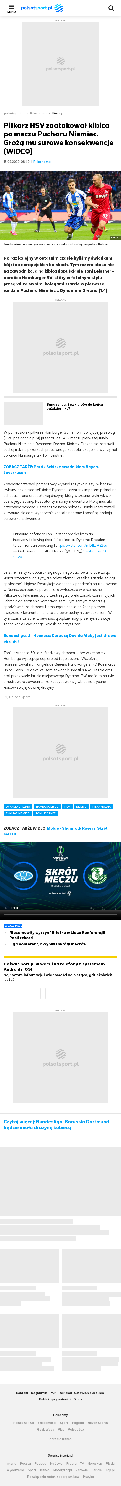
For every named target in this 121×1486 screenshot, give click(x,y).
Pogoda (78, 1423)
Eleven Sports (98, 1423)
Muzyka (88, 1477)
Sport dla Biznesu (60, 1439)
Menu (11, 12)
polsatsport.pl (14, 113)
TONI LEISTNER (45, 813)
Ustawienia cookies (89, 1393)
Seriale (97, 1470)
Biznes (45, 1470)
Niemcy (57, 113)
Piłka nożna (38, 113)
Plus (61, 1430)
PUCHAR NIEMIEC (17, 813)
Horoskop (95, 1464)
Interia (11, 1464)
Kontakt (22, 1393)
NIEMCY (81, 807)
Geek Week (45, 1430)
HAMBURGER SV (47, 807)
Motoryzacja (62, 1470)
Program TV (75, 1464)
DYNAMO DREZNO (18, 807)
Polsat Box (76, 1430)
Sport (64, 1423)
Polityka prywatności (55, 1400)
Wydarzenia (15, 1470)
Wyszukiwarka (111, 8)
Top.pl (110, 1470)
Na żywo (56, 1464)
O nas (78, 1400)
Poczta (25, 1464)
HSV (67, 807)
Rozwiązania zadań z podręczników (53, 1477)
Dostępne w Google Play (40, 990)
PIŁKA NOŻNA (101, 807)
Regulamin (39, 1393)
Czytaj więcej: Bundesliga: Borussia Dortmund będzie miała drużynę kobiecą (56, 1125)
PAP (52, 1393)
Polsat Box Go (23, 1423)
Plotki (110, 1464)
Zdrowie (82, 1470)
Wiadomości (47, 1423)
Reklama (65, 1393)
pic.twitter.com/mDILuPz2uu (83, 545)
